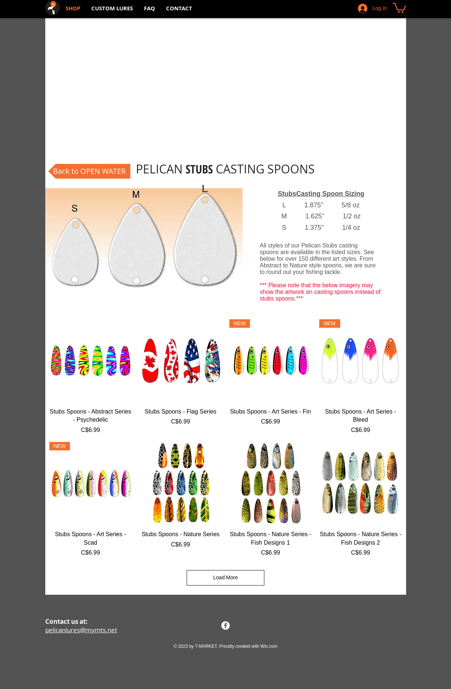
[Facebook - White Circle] (225, 625)
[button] (399, 7)
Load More (225, 577)
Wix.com (269, 646)
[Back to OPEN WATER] (89, 171)
